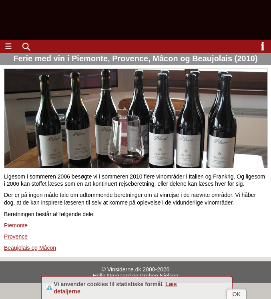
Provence (16, 236)
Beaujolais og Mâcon (30, 248)
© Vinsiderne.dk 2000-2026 (136, 269)
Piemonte (16, 225)
